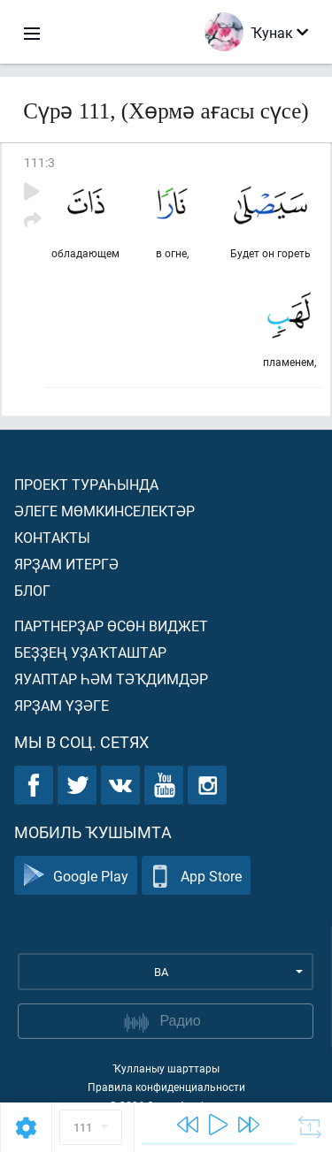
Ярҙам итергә (66, 563)
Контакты (52, 537)
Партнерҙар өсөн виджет (111, 625)
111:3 (39, 162)
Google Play (75, 875)
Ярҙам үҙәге (61, 705)
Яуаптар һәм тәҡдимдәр (111, 678)
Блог (32, 590)
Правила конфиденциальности (166, 1087)
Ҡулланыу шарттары (166, 1068)
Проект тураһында (86, 484)
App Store (196, 875)
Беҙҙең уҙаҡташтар (90, 652)
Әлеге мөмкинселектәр (104, 510)
